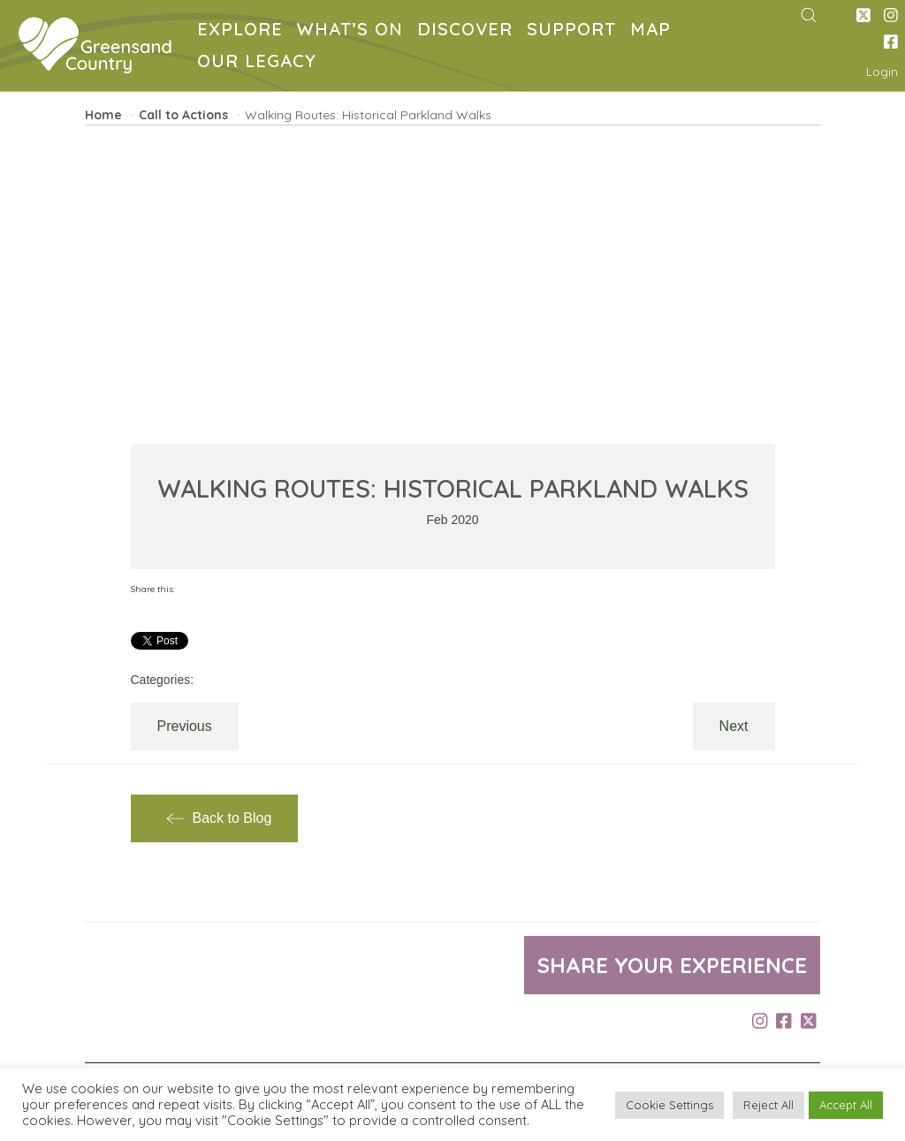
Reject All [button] (768, 1105)
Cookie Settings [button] (669, 1105)
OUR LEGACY (260, 63)
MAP (654, 31)
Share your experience (672, 965)
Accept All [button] (845, 1105)
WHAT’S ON (353, 31)
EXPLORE (243, 31)
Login (882, 72)
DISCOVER (468, 31)
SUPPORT (575, 31)
